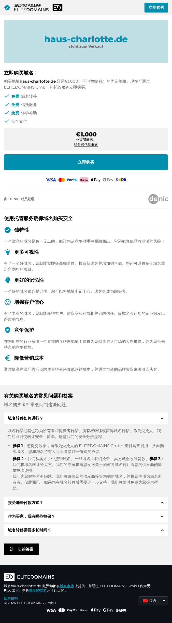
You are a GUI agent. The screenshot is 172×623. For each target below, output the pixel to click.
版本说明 (11, 598)
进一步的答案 (21, 549)
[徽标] (77, 577)
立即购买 (156, 7)
